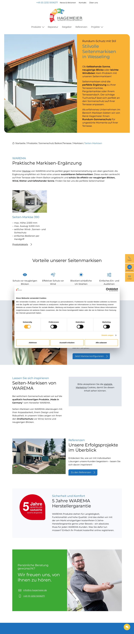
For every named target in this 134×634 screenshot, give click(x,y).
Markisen (78, 143)
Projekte (95, 27)
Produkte (36, 27)
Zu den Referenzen (83, 472)
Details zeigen (107, 335)
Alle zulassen (101, 343)
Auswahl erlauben (66, 343)
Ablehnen (33, 343)
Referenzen (81, 27)
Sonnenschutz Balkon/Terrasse (55, 143)
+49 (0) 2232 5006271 (47, 2)
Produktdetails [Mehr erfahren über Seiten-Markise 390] (22, 244)
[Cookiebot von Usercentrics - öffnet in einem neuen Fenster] (107, 289)
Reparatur (53, 27)
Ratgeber (67, 27)
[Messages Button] (127, 627)
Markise (26, 171)
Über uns (93, 3)
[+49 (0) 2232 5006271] (129, 258)
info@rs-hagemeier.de (35, 590)
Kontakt (82, 3)
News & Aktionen (68, 3)
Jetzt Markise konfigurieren (91, 356)
